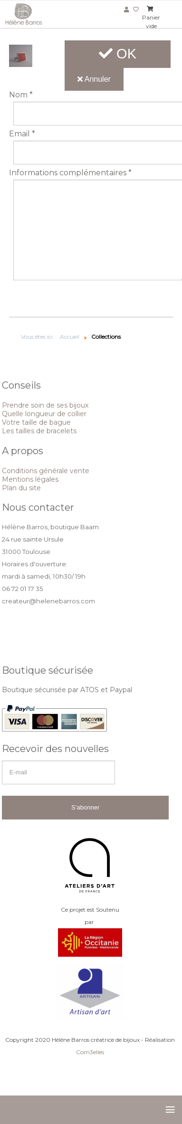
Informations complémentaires (70, 173)
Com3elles (90, 1052)
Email (22, 134)
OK (117, 53)
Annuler (94, 79)
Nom (21, 95)
